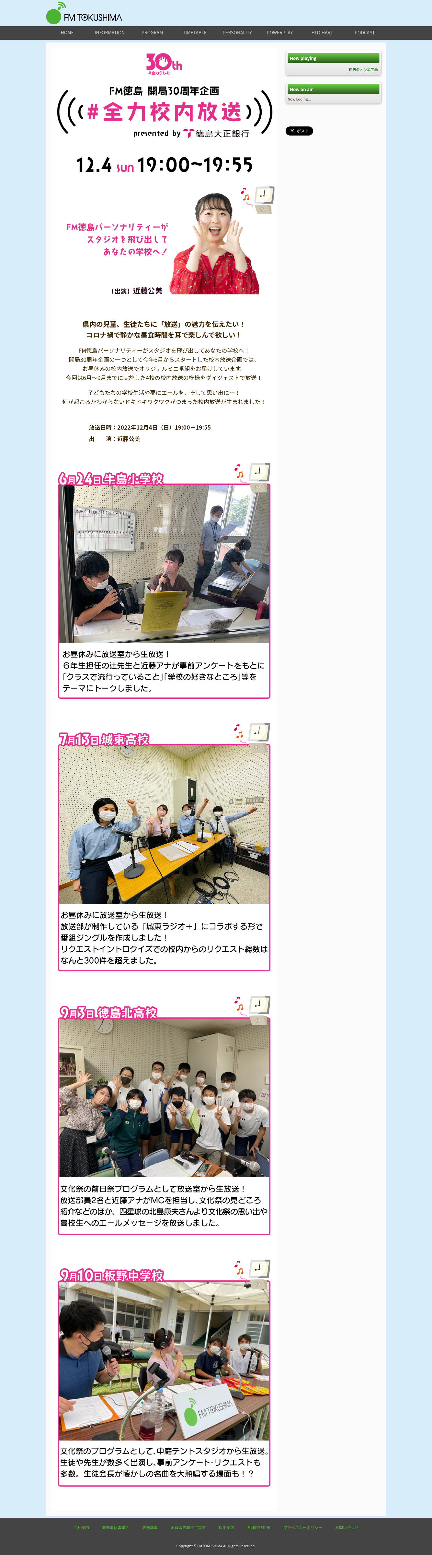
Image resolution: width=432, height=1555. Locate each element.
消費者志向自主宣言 (188, 1527)
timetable (195, 32)
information (110, 32)
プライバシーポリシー (302, 1527)
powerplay (280, 32)
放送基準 (150, 1527)
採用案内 (226, 1527)
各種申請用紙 (258, 1527)
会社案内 (81, 1527)
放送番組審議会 (115, 1527)
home (67, 32)
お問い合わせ (346, 1527)
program (152, 32)
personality (237, 32)
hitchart (322, 32)
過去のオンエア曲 (363, 69)
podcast (365, 32)
